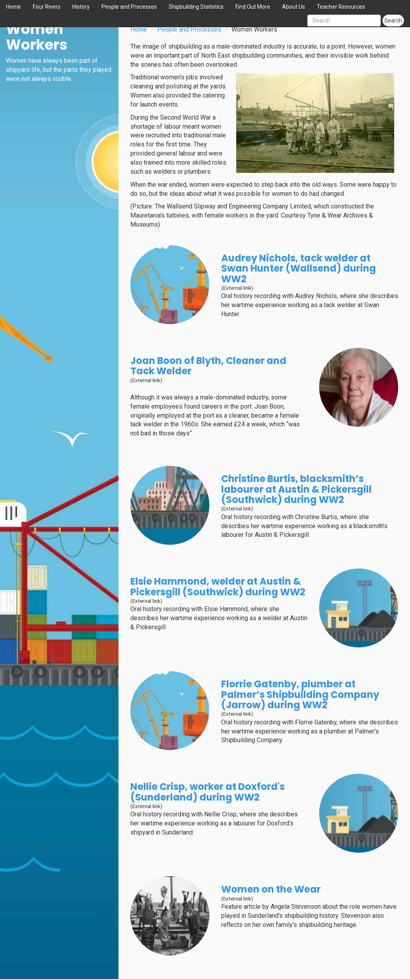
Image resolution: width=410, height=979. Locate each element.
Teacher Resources (341, 7)
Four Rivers (46, 7)
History (81, 7)
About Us (293, 7)
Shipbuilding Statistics (196, 7)
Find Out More (252, 7)
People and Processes (129, 7)
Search (393, 20)
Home (13, 7)
